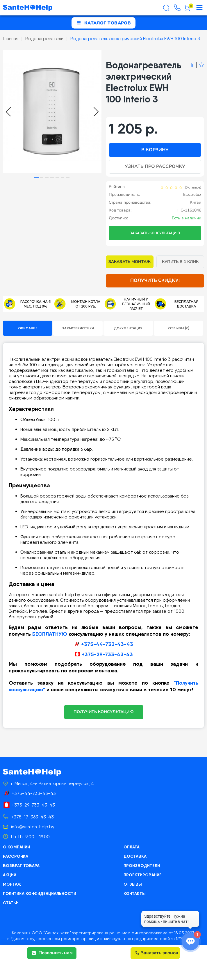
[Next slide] (96, 111)
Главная (10, 38)
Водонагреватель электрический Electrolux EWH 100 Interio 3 (135, 38)
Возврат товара (21, 865)
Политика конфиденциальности (39, 893)
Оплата (132, 847)
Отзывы (133, 884)
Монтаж (12, 884)
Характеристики (78, 328)
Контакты (135, 893)
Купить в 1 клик (180, 261)
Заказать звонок (156, 953)
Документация (128, 328)
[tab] (36, 177)
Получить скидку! (155, 280)
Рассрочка (15, 856)
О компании (16, 847)
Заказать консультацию (155, 233)
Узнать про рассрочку (155, 166)
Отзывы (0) (178, 328)
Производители (142, 865)
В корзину (155, 150)
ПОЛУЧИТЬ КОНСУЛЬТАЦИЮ (104, 712)
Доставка (135, 856)
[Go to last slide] (8, 111)
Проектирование (143, 874)
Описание (28, 328)
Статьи (11, 902)
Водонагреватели (44, 38)
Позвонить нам (52, 953)
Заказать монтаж (129, 261)
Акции (9, 874)
